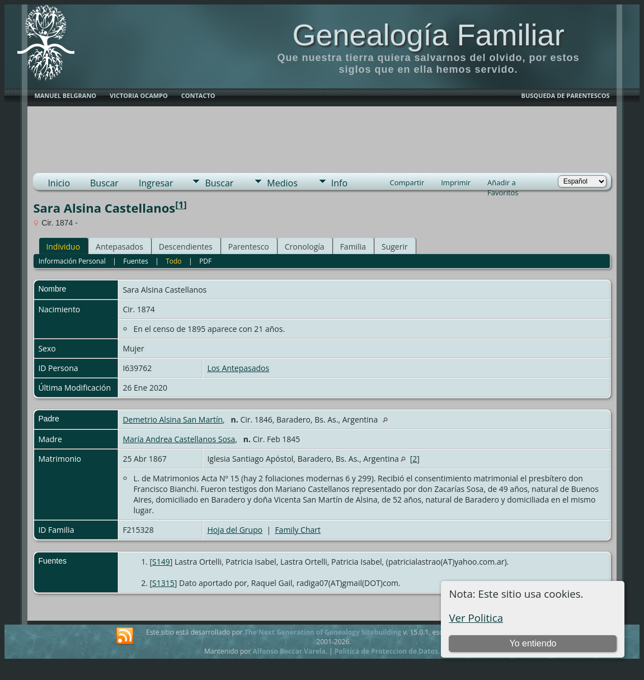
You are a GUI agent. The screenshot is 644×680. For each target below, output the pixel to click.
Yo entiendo (533, 643)
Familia (353, 246)
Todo (173, 261)
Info (339, 183)
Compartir (406, 182)
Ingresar (156, 183)
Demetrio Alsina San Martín (173, 419)
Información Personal (72, 261)
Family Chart (298, 529)
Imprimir (456, 182)
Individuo (63, 246)
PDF (205, 261)
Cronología (305, 246)
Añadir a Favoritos (503, 183)
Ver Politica (476, 618)
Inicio (59, 183)
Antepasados (119, 246)
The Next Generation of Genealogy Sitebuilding (323, 632)
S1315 (163, 583)
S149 (161, 561)
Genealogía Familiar (428, 34)
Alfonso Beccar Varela (288, 651)
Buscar (104, 183)
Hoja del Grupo (234, 529)
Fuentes (135, 261)
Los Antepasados (238, 368)
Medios (282, 183)
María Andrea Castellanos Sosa (179, 439)
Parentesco (248, 246)
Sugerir (395, 246)
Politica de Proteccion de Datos (386, 651)
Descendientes (186, 246)
